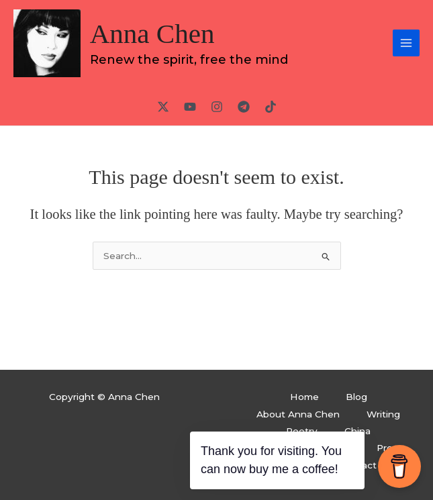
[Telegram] (244, 107)
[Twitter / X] (163, 107)
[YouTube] (190, 107)
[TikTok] (270, 107)
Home (304, 396)
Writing (383, 414)
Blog (356, 396)
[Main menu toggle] (406, 43)
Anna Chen (152, 33)
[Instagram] (217, 107)
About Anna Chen (298, 414)
